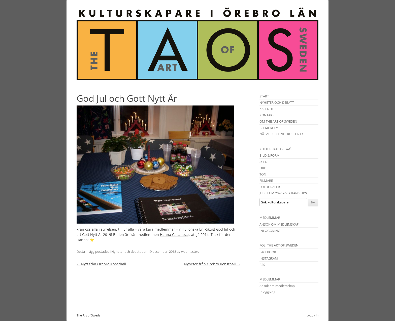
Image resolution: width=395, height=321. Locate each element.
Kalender (267, 108)
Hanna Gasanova (174, 234)
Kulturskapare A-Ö (275, 149)
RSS (262, 264)
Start (264, 96)
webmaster (189, 251)
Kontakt (266, 115)
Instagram (268, 258)
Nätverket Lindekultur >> (281, 134)
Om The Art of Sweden (278, 121)
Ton (262, 174)
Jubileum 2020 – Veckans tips (283, 193)
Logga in (312, 315)
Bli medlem (269, 127)
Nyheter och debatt (126, 251)
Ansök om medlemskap (279, 224)
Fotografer (269, 187)
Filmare (266, 180)
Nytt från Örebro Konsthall (101, 264)
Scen (263, 161)
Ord (262, 168)
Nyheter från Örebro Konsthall (212, 264)
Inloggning (269, 230)
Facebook (267, 252)
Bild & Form (269, 155)
